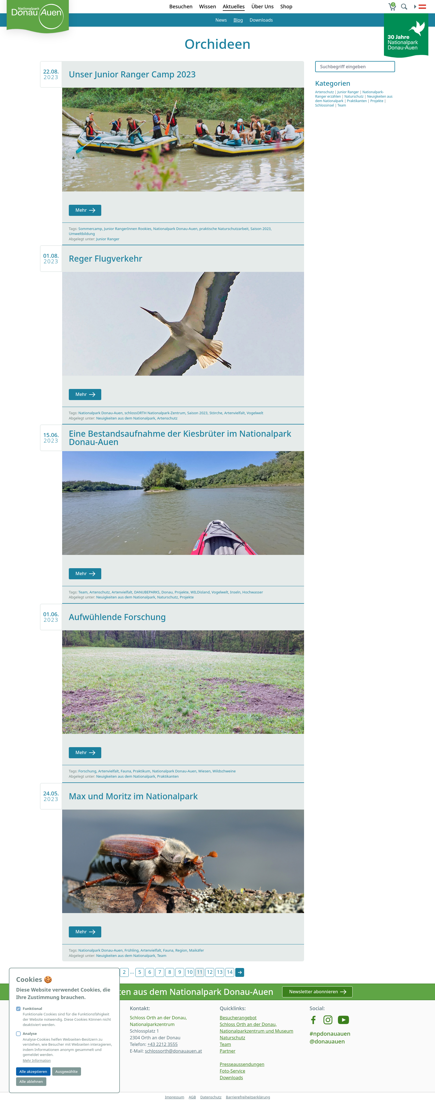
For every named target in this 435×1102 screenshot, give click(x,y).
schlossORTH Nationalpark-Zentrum (155, 412)
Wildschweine (224, 771)
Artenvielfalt (234, 412)
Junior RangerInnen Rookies (127, 228)
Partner (228, 1051)
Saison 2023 (261, 228)
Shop (286, 6)
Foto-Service (232, 1071)
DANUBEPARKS (147, 592)
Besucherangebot (238, 1018)
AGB (192, 1097)
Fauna (126, 771)
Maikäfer (196, 950)
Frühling (132, 950)
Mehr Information (37, 1060)
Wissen (207, 6)
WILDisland (200, 592)
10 (190, 972)
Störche (215, 412)
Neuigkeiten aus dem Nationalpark (125, 418)
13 (220, 972)
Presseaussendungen (242, 1064)
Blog (238, 20)
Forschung (88, 771)
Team (83, 592)
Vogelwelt (255, 412)
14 (230, 972)
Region (181, 950)
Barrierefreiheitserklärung (248, 1097)
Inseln (235, 592)
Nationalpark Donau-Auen (175, 228)
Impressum (174, 1097)
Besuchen (181, 6)
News (221, 20)
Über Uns (262, 6)
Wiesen (204, 771)
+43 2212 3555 (162, 1044)
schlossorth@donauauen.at (173, 1051)
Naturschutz (167, 597)
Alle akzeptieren (33, 1071)
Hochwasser (252, 592)
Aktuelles (234, 6)
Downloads (261, 20)
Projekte (181, 592)
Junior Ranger (108, 238)
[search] (405, 6)
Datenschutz (210, 1097)
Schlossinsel (324, 105)
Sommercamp (90, 228)
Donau (167, 592)
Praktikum (141, 771)
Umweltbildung (82, 233)
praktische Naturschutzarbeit (224, 228)
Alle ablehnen (31, 1081)
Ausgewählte (66, 1071)
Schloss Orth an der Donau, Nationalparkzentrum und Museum (256, 1027)
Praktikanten (168, 776)
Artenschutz (167, 418)
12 (210, 972)
